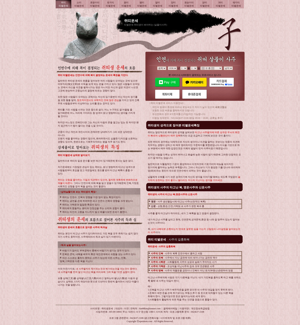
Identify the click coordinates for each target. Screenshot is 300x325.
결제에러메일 (170, 308)
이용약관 (184, 308)
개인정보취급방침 (200, 308)
